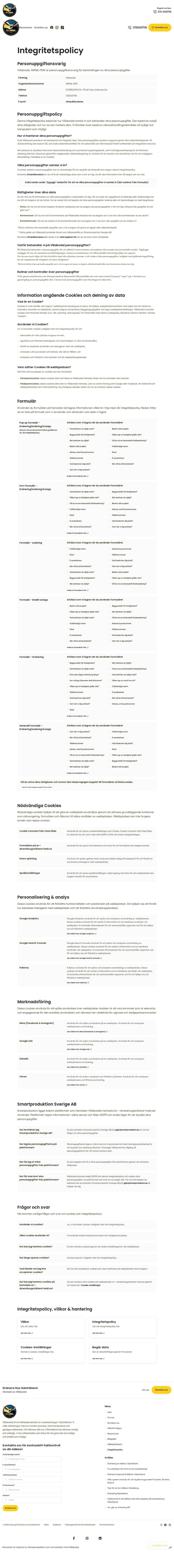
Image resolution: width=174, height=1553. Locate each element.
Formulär (51, 182)
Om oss (145, 1390)
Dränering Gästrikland (117, 1493)
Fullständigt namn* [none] (11, 1455)
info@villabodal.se (74, 101)
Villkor (46, 1525)
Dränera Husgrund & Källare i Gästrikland (126, 1474)
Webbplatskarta (114, 1444)
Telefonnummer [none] (10, 1475)
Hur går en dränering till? (118, 1507)
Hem (109, 1412)
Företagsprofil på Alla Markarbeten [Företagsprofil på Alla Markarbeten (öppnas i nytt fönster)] (80, 1525)
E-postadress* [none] (9, 1465)
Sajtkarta (57, 1525)
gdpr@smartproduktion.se (128, 1130)
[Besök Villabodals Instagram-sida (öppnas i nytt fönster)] (169, 1524)
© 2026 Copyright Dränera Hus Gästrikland (21, 1525)
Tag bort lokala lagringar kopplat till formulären (38, 787)
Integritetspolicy (115, 1450)
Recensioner (25, 27)
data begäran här (70, 237)
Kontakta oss (41, 27)
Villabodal (75, 1547)
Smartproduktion (37, 1547)
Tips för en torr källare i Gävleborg (123, 1488)
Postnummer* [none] (9, 1485)
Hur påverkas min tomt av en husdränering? (127, 1469)
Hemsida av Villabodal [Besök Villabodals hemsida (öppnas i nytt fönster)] (15, 1392)
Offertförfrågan (114, 1428)
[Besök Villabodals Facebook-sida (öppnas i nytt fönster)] (165, 1524)
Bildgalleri (111, 1439)
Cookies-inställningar (91, 1285)
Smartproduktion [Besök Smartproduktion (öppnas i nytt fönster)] (107, 1525)
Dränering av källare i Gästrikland (122, 1464)
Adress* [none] (6, 1495)
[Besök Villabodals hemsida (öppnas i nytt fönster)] (161, 1525)
